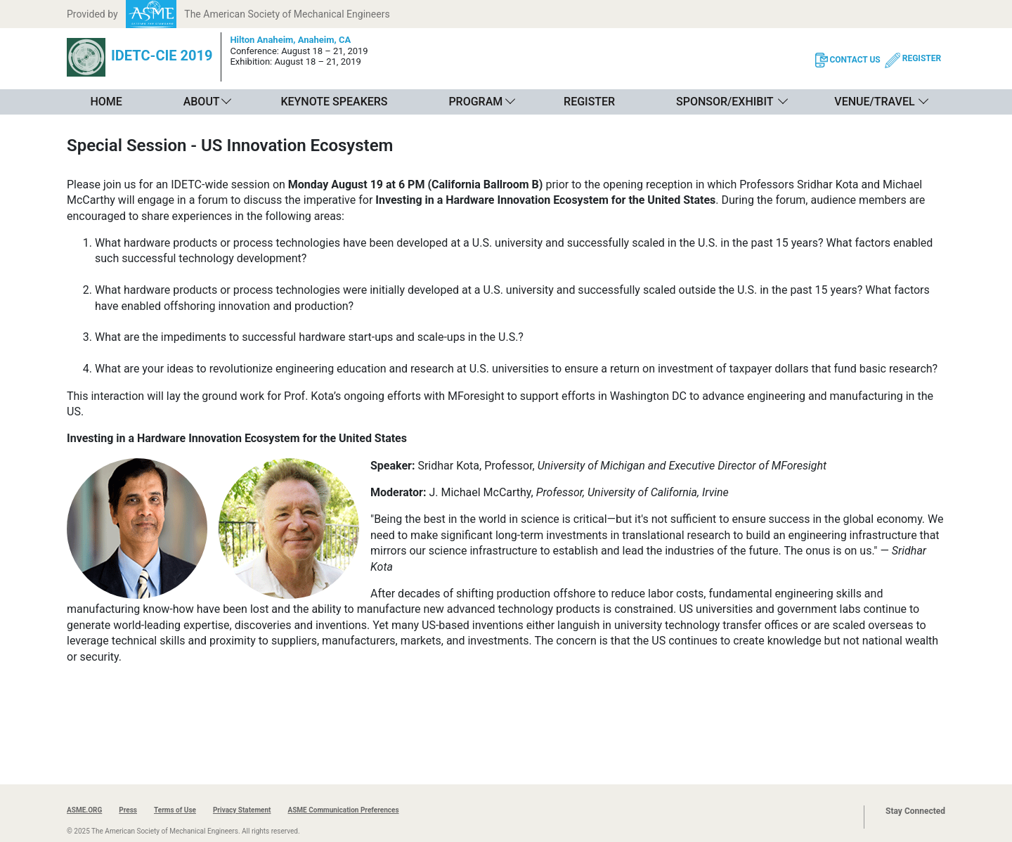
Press (128, 810)
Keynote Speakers (333, 101)
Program (475, 101)
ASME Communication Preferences (342, 810)
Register (589, 101)
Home (106, 101)
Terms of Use (175, 810)
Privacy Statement (242, 810)
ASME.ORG (84, 810)
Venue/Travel (874, 101)
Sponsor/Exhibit (724, 101)
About (201, 101)
